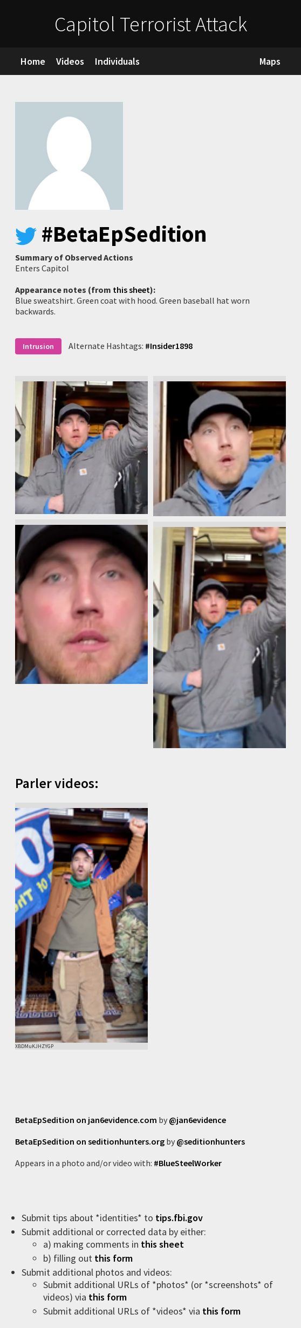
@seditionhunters (210, 1141)
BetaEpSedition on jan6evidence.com (86, 1119)
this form (114, 1258)
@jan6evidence (197, 1119)
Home (32, 61)
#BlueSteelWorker (188, 1163)
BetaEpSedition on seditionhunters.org (90, 1141)
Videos (70, 61)
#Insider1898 (169, 345)
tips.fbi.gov (180, 1217)
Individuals (117, 61)
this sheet (131, 289)
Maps (270, 61)
